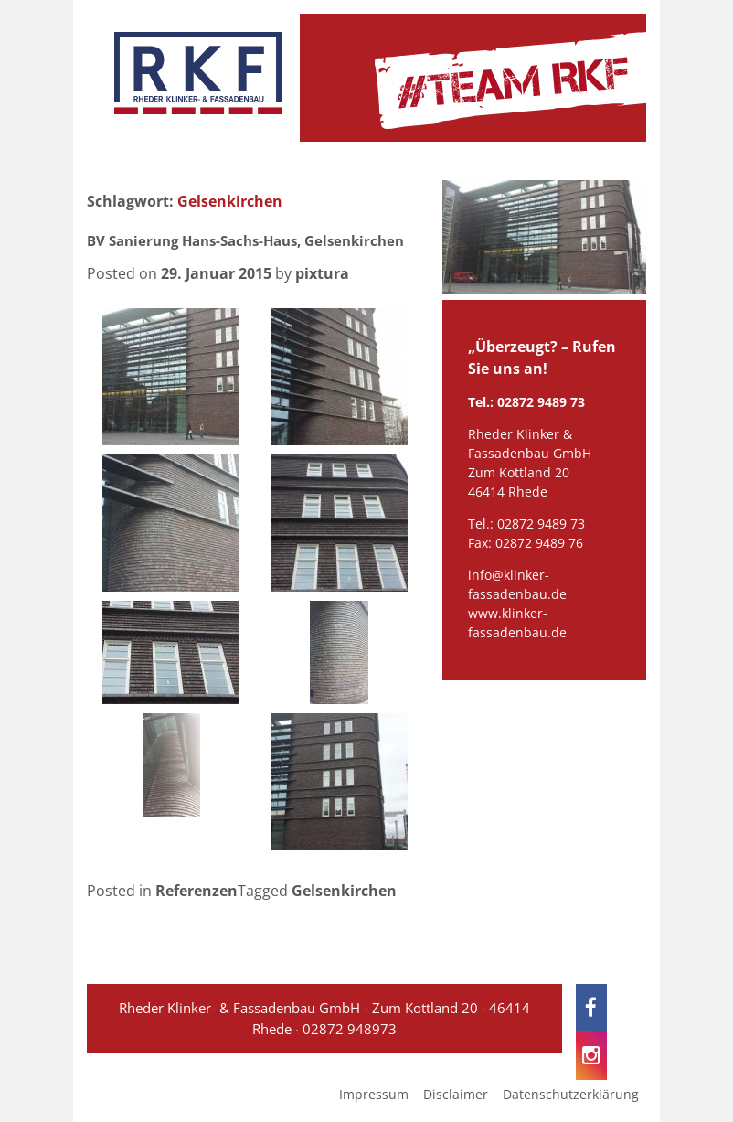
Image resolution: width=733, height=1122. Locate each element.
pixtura (322, 273)
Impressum (374, 1094)
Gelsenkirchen (344, 891)
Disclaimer (455, 1094)
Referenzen (196, 891)
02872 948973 (350, 1029)
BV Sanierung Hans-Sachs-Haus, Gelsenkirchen (245, 240)
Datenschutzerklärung (571, 1094)
